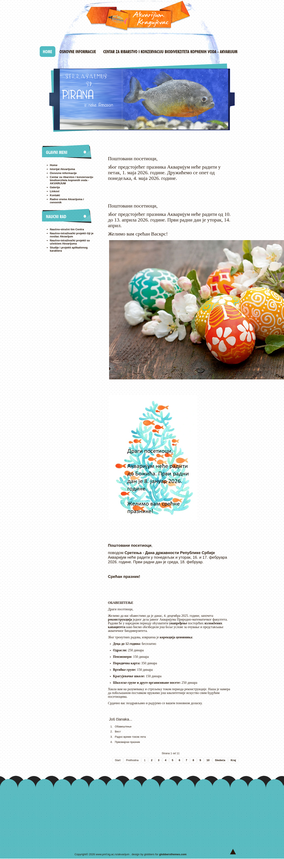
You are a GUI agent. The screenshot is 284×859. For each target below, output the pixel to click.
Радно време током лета (130, 736)
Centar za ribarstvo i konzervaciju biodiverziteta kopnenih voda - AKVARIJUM (71, 180)
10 (207, 760)
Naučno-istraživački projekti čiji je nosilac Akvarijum (72, 235)
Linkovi (55, 191)
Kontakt (55, 195)
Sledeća (220, 760)
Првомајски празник (127, 742)
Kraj (233, 760)
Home (53, 165)
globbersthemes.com (173, 854)
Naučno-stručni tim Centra (67, 229)
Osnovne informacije (63, 173)
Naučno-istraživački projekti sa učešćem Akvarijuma (70, 242)
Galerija (55, 187)
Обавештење (123, 726)
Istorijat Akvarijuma (62, 169)
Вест (118, 731)
